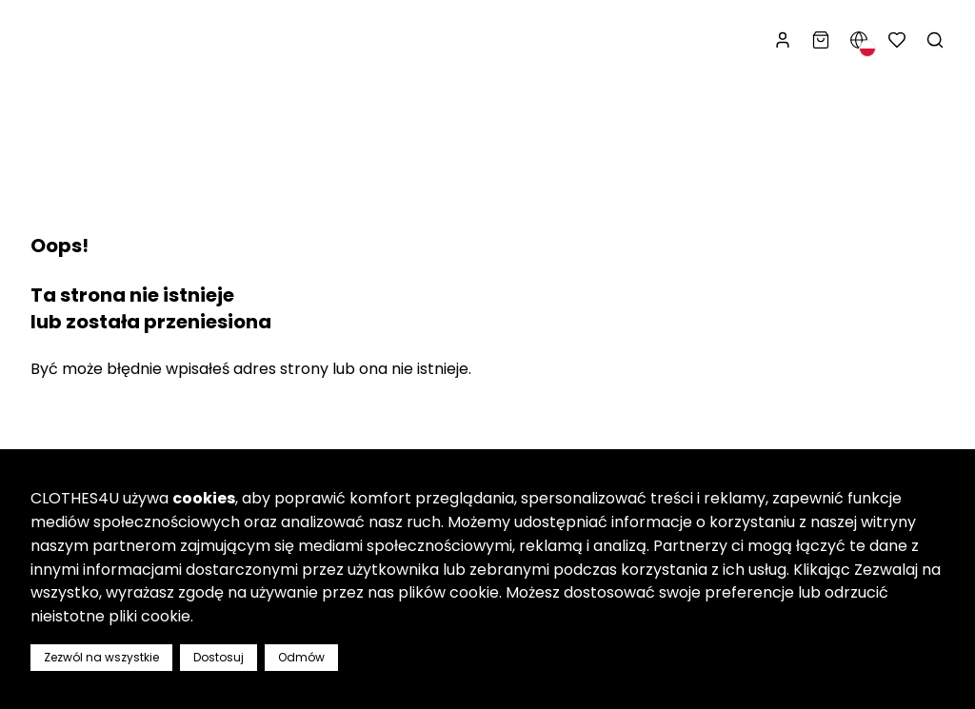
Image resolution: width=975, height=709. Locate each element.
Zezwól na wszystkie (101, 657)
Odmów (301, 657)
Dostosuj (218, 657)
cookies (203, 498)
